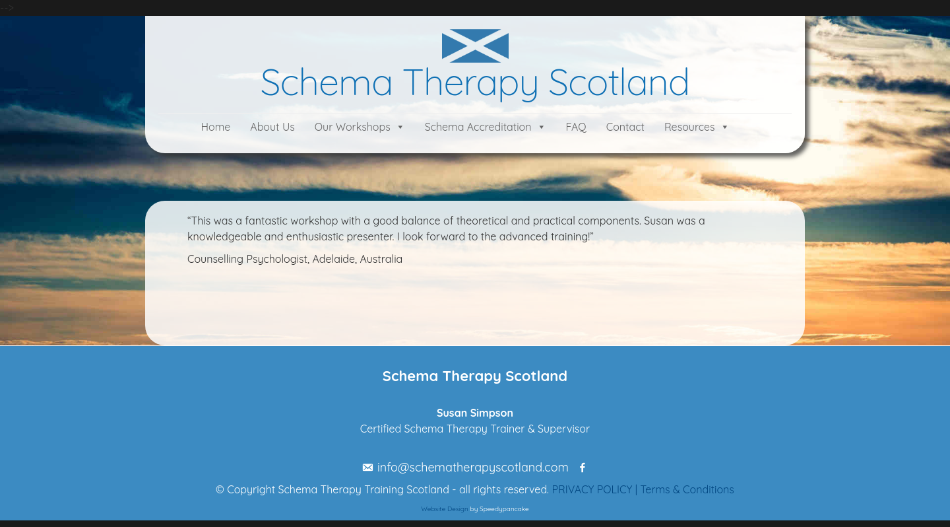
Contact (625, 126)
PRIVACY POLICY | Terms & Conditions (643, 489)
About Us (272, 126)
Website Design (444, 509)
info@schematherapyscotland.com (473, 468)
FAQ (576, 126)
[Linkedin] (592, 468)
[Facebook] (578, 468)
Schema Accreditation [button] (478, 126)
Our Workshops (353, 126)
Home (215, 126)
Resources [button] (689, 126)
